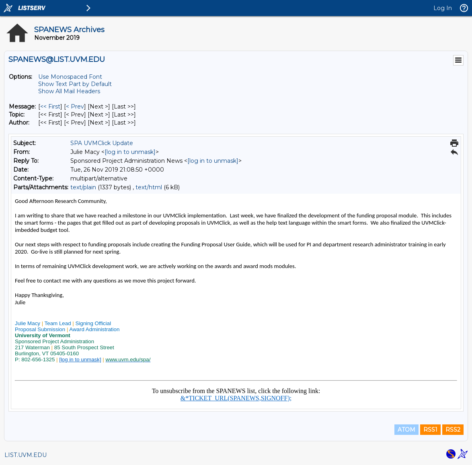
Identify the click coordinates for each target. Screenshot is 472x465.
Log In (442, 8)
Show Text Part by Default (75, 84)
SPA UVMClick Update (101, 143)
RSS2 (452, 429)
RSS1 (430, 429)
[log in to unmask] (130, 152)
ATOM (406, 429)
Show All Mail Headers (69, 91)
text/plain (83, 187)
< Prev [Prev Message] (75, 106)
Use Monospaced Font (70, 76)
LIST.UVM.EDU (25, 455)
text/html (148, 187)
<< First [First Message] (50, 106)
